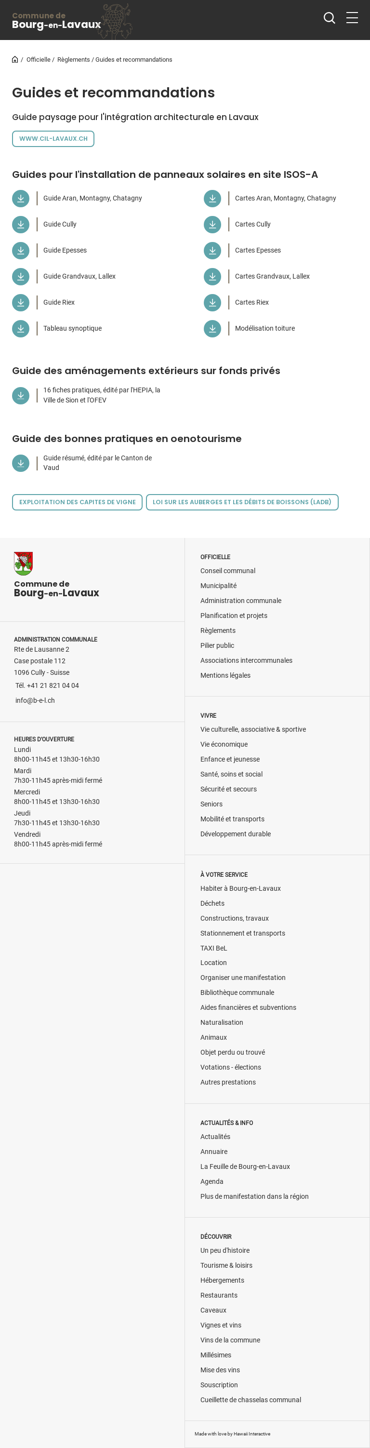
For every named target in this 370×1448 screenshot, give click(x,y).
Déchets (212, 903)
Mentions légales (225, 675)
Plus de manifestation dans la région (254, 1197)
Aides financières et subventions (248, 1008)
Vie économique (224, 744)
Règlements (73, 59)
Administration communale (240, 601)
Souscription (219, 1385)
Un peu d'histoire (225, 1251)
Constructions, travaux (234, 918)
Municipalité (218, 586)
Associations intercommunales (246, 661)
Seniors (211, 804)
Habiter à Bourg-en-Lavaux (240, 889)
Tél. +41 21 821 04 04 (47, 686)
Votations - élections (230, 1067)
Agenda (212, 1182)
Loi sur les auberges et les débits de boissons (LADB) (242, 502)
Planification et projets (233, 616)
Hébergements (222, 1280)
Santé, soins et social (231, 774)
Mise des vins (220, 1370)
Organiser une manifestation (243, 978)
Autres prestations (228, 1082)
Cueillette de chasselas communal (250, 1400)
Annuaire (213, 1152)
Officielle (38, 59)
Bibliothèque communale (237, 993)
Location (213, 963)
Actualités (215, 1137)
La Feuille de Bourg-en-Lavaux (245, 1167)
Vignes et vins (220, 1325)
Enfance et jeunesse (230, 759)
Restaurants (219, 1295)
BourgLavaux (56, 21)
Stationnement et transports (242, 933)
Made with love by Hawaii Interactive (232, 1433)
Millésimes (215, 1355)
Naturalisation (221, 1023)
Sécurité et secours (228, 789)
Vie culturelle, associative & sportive (253, 729)
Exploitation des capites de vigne (77, 502)
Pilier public (217, 646)
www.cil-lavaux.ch (53, 138)
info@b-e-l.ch (35, 701)
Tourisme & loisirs (226, 1265)
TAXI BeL (213, 948)
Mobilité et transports (232, 819)
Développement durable (235, 834)
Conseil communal (227, 571)
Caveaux (213, 1310)
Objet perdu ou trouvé (232, 1052)
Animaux (213, 1037)
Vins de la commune (230, 1340)
